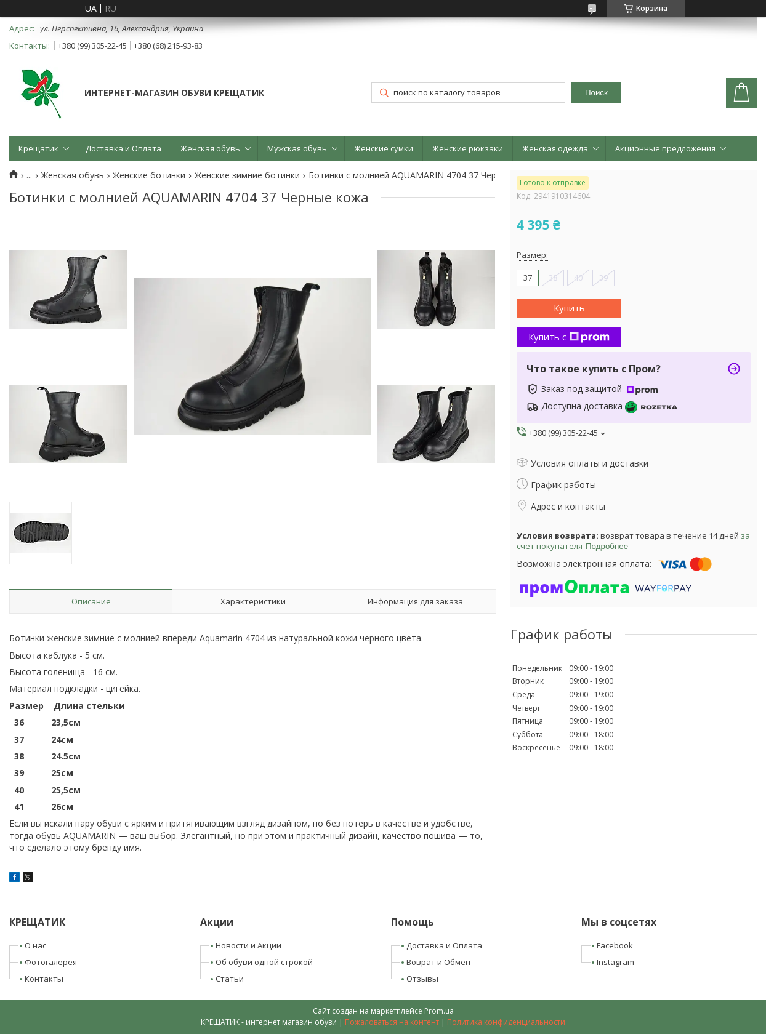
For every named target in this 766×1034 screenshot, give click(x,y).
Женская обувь (210, 148)
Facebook (615, 945)
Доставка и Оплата (123, 148)
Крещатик (38, 148)
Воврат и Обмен (438, 962)
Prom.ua (439, 1011)
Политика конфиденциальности (506, 1022)
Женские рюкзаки (467, 148)
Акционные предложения (665, 148)
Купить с (569, 337)
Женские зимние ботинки (247, 175)
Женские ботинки (149, 175)
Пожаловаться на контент (392, 1022)
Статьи (230, 978)
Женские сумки (383, 148)
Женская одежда (555, 148)
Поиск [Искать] (596, 92)
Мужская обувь (297, 148)
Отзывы (422, 978)
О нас (35, 945)
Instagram (615, 962)
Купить (569, 308)
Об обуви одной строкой (264, 962)
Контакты (44, 978)
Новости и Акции (248, 945)
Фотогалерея (51, 962)
